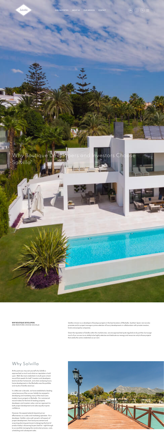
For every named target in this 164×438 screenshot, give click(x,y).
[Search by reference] (142, 10)
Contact (102, 10)
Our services (89, 10)
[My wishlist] (136, 10)
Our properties (61, 10)
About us (76, 10)
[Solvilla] (23, 10)
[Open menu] (147, 10)
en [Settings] (130, 10)
